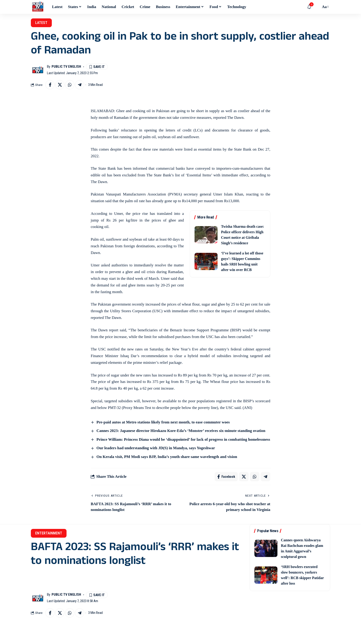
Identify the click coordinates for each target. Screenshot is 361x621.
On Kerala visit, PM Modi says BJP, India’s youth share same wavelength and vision (166, 457)
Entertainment (48, 533)
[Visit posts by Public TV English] (38, 70)
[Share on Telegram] (79, 84)
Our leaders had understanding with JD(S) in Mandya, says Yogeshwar (155, 448)
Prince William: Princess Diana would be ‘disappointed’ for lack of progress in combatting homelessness (183, 439)
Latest (41, 22)
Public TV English (66, 66)
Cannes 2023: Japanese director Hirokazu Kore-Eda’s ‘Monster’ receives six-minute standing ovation (180, 431)
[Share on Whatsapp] (69, 84)
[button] (316, 7)
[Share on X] (59, 84)
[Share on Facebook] (50, 84)
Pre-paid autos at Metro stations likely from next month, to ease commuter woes (163, 422)
